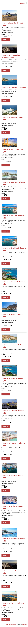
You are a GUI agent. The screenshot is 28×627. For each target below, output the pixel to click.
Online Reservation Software (11, 624)
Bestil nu (5, 39)
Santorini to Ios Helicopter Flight (13, 87)
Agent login (24, 624)
